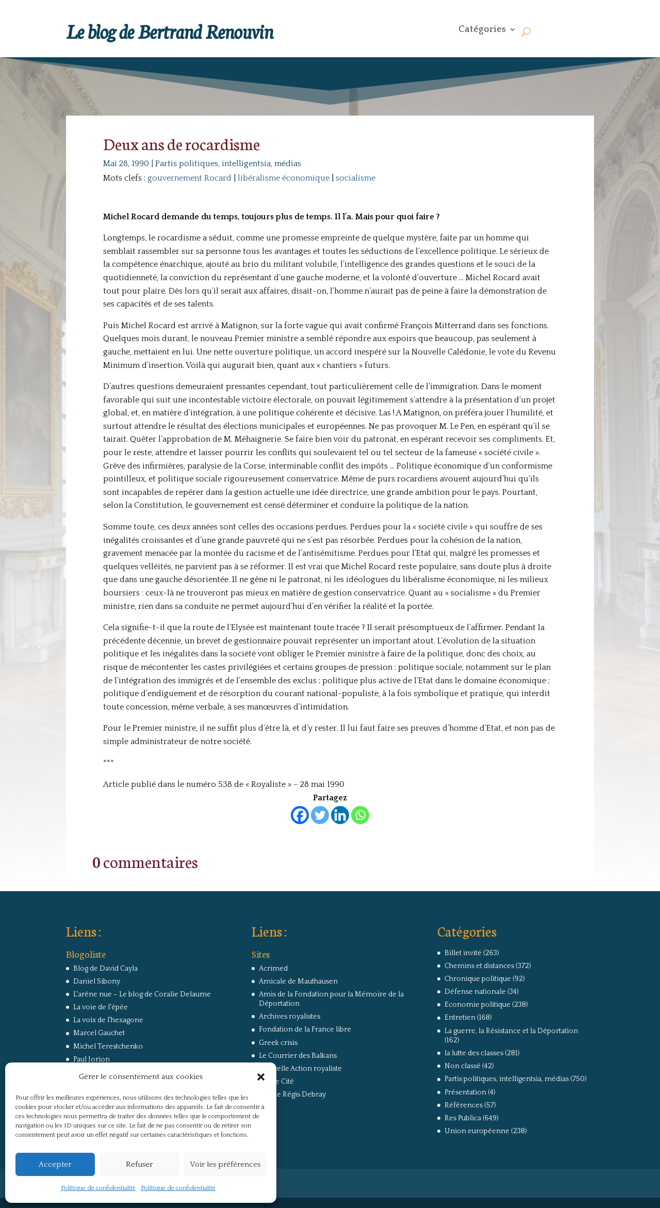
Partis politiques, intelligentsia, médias (228, 163)
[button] (261, 1077)
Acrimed (273, 968)
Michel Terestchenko (108, 1046)
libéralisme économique (283, 178)
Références (463, 1105)
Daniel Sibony (96, 981)
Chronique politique (477, 979)
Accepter (55, 1164)
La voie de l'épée (100, 1007)
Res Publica (462, 1118)
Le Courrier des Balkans (298, 1056)
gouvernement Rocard (189, 178)
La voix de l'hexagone (108, 1020)
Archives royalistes (289, 1016)
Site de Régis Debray (292, 1094)
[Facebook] (300, 815)
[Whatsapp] (360, 815)
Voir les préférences (225, 1164)
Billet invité (463, 953)
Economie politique (477, 1005)
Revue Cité (276, 1081)
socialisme (355, 178)
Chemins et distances (479, 966)
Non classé (462, 1066)
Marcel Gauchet (99, 1033)
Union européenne (476, 1131)
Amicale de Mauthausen (298, 981)
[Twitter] (320, 815)
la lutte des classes (473, 1053)
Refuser (139, 1164)
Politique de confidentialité (98, 1188)
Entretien (459, 1017)
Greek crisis (278, 1043)
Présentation (465, 1092)
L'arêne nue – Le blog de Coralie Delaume (142, 994)
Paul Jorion (91, 1059)
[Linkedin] (340, 815)
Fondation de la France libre (305, 1029)
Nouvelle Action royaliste (300, 1069)
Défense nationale (475, 992)
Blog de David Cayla (105, 968)
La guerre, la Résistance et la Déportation (511, 1031)
